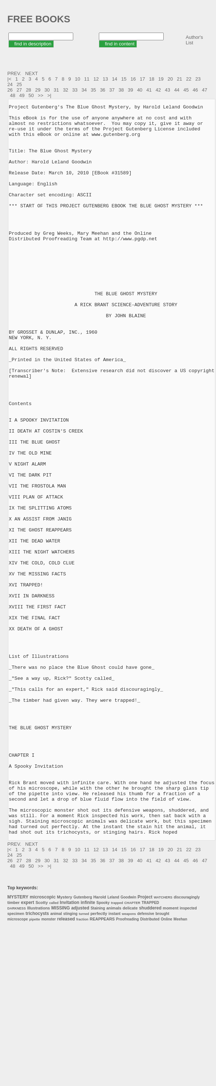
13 (105, 79)
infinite (88, 1048)
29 (37, 90)
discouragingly (187, 1043)
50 (31, 95)
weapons (129, 1060)
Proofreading (127, 1065)
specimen (15, 1060)
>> (41, 95)
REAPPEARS (102, 1065)
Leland (113, 1043)
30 (46, 90)
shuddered (150, 1054)
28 (28, 90)
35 (93, 90)
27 (19, 90)
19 (160, 79)
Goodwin (128, 1043)
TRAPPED (150, 1049)
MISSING (60, 1054)
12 (95, 79)
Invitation (69, 1048)
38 (121, 90)
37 (111, 90)
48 (12, 95)
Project (145, 1043)
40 (139, 90)
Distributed (150, 1065)
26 (9, 90)
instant (114, 1060)
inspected (188, 1054)
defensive (145, 1060)
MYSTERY (18, 1043)
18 (151, 79)
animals (113, 1054)
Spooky (102, 1049)
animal (56, 1060)
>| (50, 95)
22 (188, 79)
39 (130, 90)
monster (48, 1065)
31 (56, 90)
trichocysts (37, 1059)
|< (10, 79)
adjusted (80, 1054)
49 (22, 95)
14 (114, 79)
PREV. (14, 73)
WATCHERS (163, 1043)
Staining (97, 1054)
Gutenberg (83, 1043)
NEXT (32, 73)
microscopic (43, 1043)
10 (77, 79)
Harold (99, 1043)
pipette (34, 1065)
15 (123, 79)
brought (163, 1060)
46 (195, 90)
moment (171, 1054)
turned (84, 1060)
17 (142, 79)
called (54, 1049)
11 (86, 79)
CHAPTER (132, 1049)
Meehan (180, 1065)
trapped (117, 1049)
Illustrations (38, 1054)
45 (186, 90)
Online (166, 1065)
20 (170, 79)
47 (204, 90)
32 (65, 90)
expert (27, 1048)
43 (167, 90)
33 (74, 90)
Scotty (42, 1048)
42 (158, 90)
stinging (70, 1060)
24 (9, 84)
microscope (17, 1065)
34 (84, 90)
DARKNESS (16, 1054)
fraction (82, 1065)
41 (149, 90)
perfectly (98, 1059)
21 (179, 79)
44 (176, 90)
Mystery (64, 1043)
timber (13, 1048)
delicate (130, 1054)
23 (198, 79)
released (66, 1065)
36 (102, 90)
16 (132, 79)
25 (19, 84)
